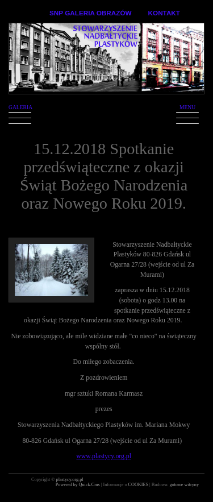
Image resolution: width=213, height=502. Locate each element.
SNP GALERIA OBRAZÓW (90, 12)
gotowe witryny (184, 484)
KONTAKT (164, 12)
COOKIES (139, 484)
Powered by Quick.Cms (78, 484)
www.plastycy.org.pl (103, 456)
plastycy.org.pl (69, 479)
